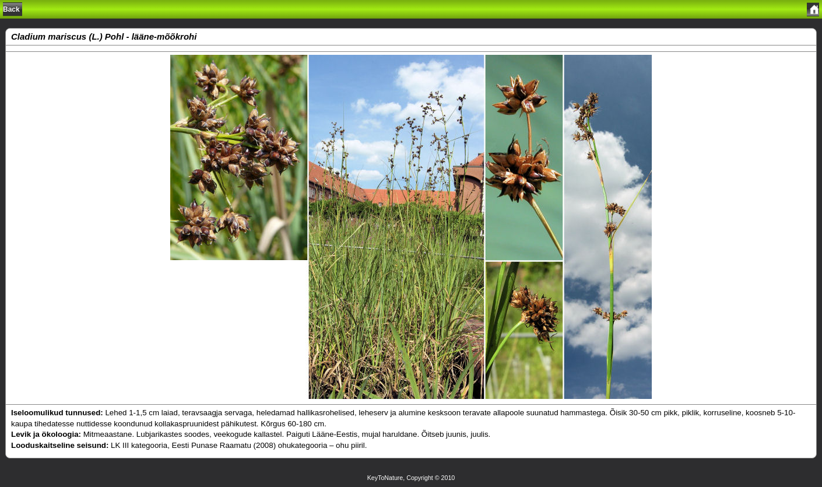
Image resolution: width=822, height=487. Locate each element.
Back (11, 9)
